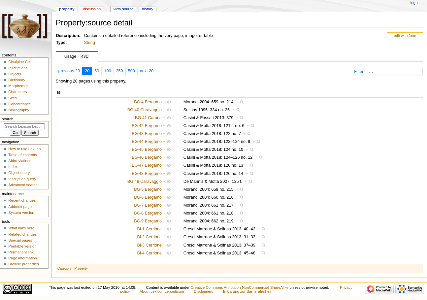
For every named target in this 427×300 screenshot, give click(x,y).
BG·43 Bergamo (147, 133)
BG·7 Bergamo (148, 205)
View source (123, 9)
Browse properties (23, 264)
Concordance (19, 104)
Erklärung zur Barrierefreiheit (247, 291)
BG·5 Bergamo (148, 189)
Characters (17, 92)
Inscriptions (17, 68)
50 (96, 71)
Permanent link (20, 252)
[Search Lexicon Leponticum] (24, 126)
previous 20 (69, 71)
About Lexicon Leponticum (162, 291)
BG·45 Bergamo (147, 149)
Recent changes (22, 200)
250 (119, 71)
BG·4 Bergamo (148, 102)
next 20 (147, 71)
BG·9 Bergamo (148, 221)
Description (67, 35)
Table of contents (22, 155)
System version (21, 213)
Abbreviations (19, 161)
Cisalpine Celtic (21, 62)
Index (12, 167)
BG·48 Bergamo (147, 173)
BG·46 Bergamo (147, 157)
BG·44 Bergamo (147, 141)
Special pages (20, 240)
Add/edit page (20, 207)
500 (131, 71)
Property (80, 268)
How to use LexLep (24, 149)
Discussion (92, 9)
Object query (19, 173)
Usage (77, 56)
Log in (415, 3)
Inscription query (22, 179)
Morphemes (18, 86)
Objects (14, 74)
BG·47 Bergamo (147, 165)
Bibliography (18, 110)
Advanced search (23, 185)
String (89, 42)
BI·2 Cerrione (149, 237)
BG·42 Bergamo (147, 125)
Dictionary (16, 80)
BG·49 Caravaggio (144, 181)
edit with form (405, 36)
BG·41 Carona (148, 118)
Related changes (22, 234)
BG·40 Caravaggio (144, 110)
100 (107, 71)
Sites (12, 98)
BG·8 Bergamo (148, 213)
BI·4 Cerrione (149, 253)
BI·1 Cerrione (149, 229)
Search (8, 119)
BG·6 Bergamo (148, 197)
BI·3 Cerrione (149, 245)
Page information (22, 258)
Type (61, 42)
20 (87, 71)
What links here (21, 228)
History (147, 9)
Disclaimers (203, 291)
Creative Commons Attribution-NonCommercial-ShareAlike (239, 287)
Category (64, 268)
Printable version (22, 246)
